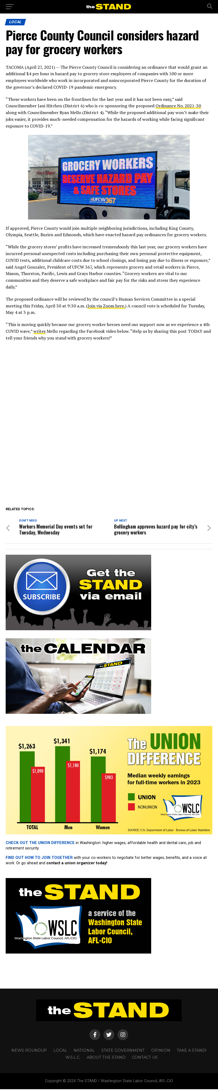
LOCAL (60, 1050)
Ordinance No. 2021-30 (178, 106)
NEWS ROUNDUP (29, 1050)
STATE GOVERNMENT (123, 1050)
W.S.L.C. (72, 1057)
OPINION (160, 1050)
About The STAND (106, 1057)
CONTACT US (145, 1057)
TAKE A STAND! (191, 1050)
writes (39, 331)
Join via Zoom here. (106, 306)
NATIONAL (84, 1050)
